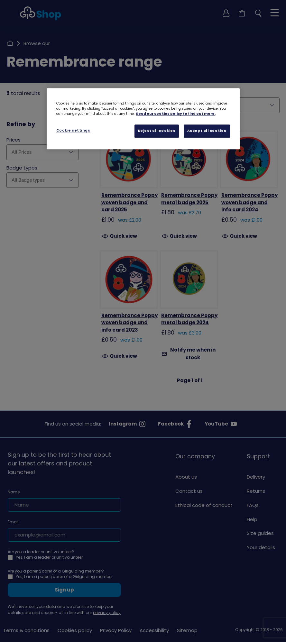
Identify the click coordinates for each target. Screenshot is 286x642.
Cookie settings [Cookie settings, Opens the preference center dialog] (73, 130)
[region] (143, 119)
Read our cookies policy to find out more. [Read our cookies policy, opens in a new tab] (176, 114)
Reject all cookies (157, 131)
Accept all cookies (206, 131)
